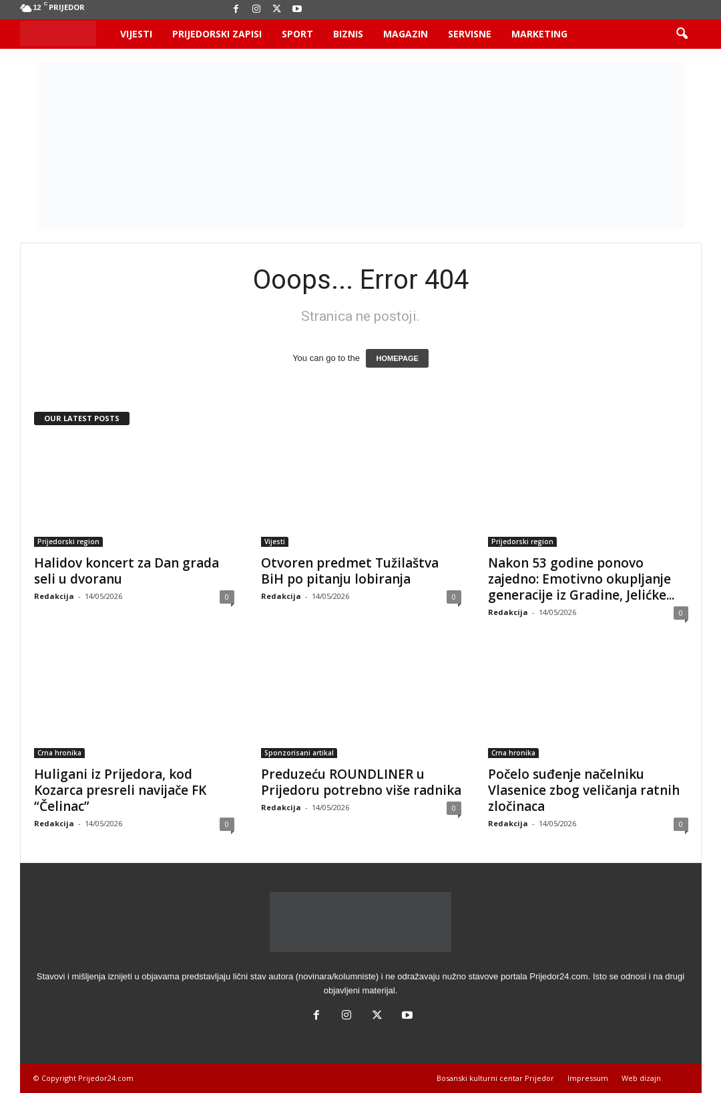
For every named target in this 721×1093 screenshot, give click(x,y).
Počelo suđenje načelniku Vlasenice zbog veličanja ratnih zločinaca (584, 790)
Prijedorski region (68, 541)
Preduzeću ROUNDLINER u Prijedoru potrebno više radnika (361, 782)
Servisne (469, 33)
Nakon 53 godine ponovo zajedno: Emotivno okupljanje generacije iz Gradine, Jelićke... (581, 579)
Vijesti (136, 33)
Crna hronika (59, 752)
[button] (681, 34)
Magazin (405, 33)
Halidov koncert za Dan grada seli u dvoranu (126, 571)
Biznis (348, 33)
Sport (297, 33)
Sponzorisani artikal (299, 752)
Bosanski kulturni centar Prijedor (495, 1078)
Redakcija (54, 596)
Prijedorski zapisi (217, 33)
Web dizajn (641, 1078)
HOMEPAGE (397, 358)
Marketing (539, 33)
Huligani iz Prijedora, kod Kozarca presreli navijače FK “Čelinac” (120, 790)
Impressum (587, 1078)
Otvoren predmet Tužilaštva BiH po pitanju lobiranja (350, 571)
